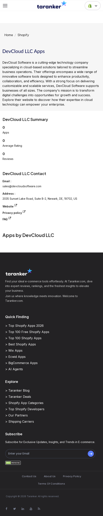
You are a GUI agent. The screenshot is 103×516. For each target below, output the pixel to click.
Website (10, 206)
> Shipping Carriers (19, 421)
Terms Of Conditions (51, 484)
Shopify (23, 35)
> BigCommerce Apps (21, 363)
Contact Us (29, 476)
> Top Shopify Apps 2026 (24, 326)
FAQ (7, 219)
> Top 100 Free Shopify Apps (27, 332)
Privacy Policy (72, 476)
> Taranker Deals (18, 397)
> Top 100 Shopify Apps (23, 338)
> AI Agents (14, 369)
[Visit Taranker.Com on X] (14, 509)
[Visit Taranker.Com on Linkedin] (23, 509)
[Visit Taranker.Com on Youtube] (31, 509)
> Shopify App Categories (24, 403)
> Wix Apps (14, 350)
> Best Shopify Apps (20, 344)
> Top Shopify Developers (24, 409)
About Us (50, 476)
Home (8, 35)
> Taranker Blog (17, 390)
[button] (93, 5)
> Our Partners (16, 415)
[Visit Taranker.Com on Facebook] (6, 509)
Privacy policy (14, 212)
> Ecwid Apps (15, 357)
